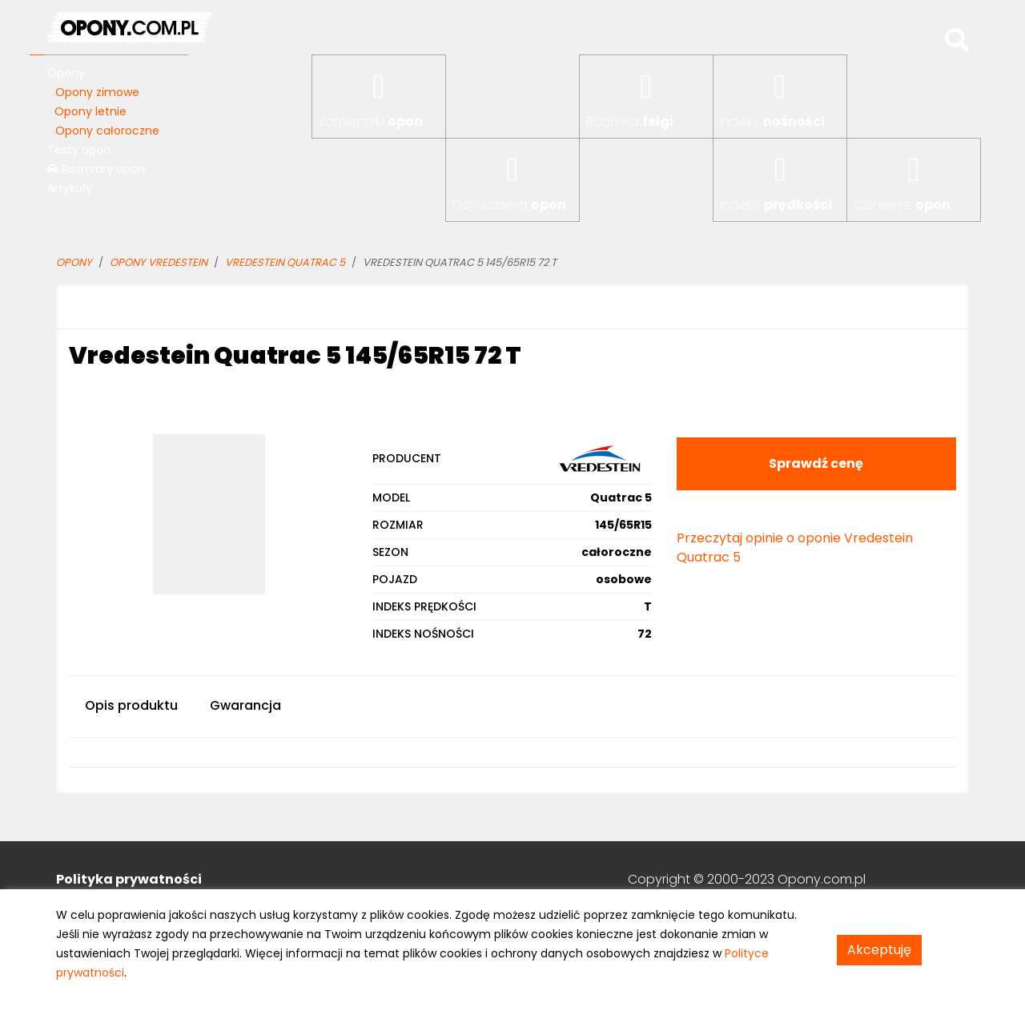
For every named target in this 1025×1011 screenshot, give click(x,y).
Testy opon (79, 150)
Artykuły (69, 188)
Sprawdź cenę (816, 463)
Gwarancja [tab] (245, 705)
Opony (66, 73)
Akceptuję (879, 950)
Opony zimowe (97, 92)
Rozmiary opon (96, 169)
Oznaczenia (509, 204)
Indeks (772, 121)
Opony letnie (90, 111)
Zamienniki (371, 121)
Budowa (629, 121)
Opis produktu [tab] (131, 705)
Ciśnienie (902, 204)
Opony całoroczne (107, 131)
